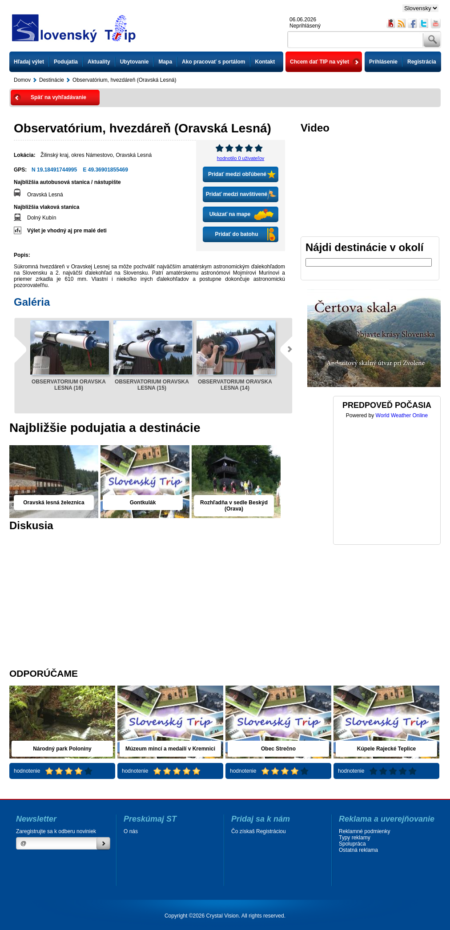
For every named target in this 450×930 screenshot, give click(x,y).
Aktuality (99, 62)
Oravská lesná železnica (53, 502)
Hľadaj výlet (29, 62)
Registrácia (421, 62)
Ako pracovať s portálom (213, 62)
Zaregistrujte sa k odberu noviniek (56, 831)
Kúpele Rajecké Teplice (386, 749)
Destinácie (51, 80)
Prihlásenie (383, 62)
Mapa (165, 62)
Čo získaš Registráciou (258, 831)
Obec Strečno (278, 749)
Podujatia (66, 62)
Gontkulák (143, 502)
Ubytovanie (134, 62)
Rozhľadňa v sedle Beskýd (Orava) (234, 505)
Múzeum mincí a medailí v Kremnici (170, 749)
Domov (22, 80)
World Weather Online (402, 415)
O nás (131, 831)
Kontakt (265, 62)
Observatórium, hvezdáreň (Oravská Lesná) (124, 80)
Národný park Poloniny (62, 749)
